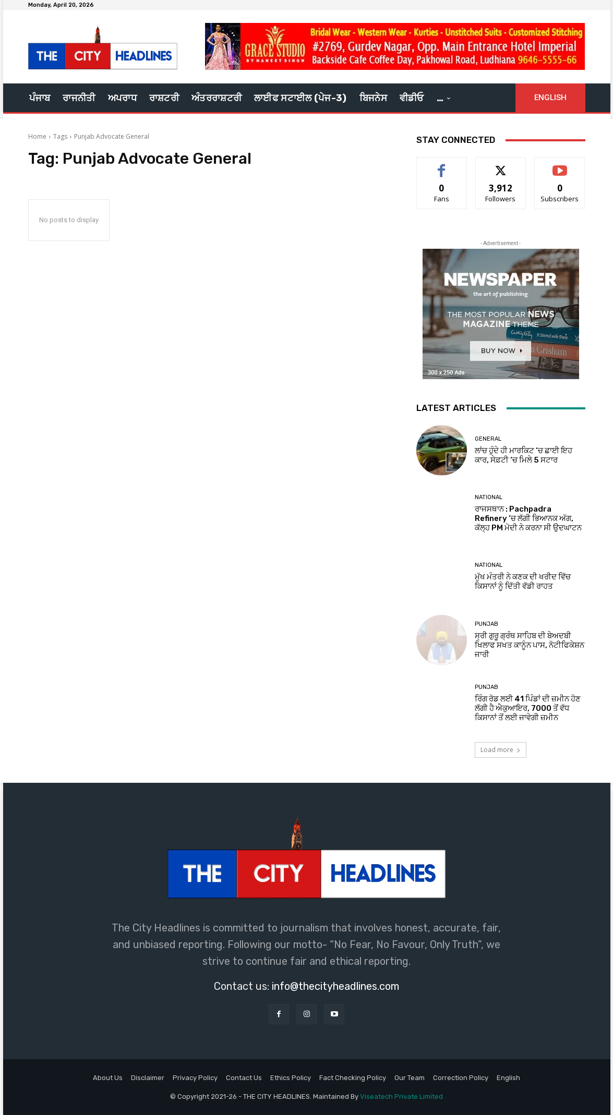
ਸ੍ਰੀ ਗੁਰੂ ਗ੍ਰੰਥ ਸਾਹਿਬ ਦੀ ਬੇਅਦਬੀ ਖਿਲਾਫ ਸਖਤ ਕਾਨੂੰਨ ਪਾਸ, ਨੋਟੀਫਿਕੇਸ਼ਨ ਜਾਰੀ (529, 645)
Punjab (486, 624)
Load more (500, 749)
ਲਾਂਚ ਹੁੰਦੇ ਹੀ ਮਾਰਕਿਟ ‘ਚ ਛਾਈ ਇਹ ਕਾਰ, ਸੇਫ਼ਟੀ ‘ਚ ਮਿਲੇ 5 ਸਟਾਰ (523, 455)
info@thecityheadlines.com (335, 986)
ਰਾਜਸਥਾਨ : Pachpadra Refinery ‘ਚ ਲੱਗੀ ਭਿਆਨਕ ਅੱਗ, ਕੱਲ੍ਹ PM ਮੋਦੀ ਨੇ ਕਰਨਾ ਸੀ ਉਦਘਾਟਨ (528, 518)
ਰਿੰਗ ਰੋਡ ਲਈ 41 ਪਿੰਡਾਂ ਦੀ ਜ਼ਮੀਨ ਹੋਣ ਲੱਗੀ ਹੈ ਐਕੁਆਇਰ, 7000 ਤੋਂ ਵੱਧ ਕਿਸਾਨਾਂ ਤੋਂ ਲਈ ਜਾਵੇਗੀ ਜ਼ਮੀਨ (528, 708)
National (488, 497)
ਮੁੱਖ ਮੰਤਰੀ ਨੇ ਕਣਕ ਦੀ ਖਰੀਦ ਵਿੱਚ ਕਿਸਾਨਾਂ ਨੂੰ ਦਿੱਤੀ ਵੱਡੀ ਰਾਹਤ (523, 581)
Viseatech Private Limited (401, 1096)
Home (37, 136)
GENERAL (488, 439)
